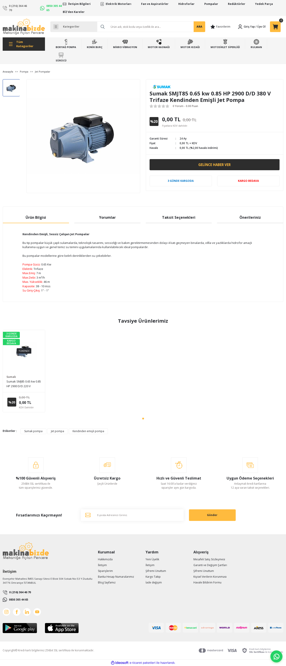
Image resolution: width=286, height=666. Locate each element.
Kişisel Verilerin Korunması (210, 577)
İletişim (102, 565)
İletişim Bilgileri (79, 4)
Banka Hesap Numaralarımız (116, 577)
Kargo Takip (153, 577)
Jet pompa (57, 431)
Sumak (11, 377)
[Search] (151, 26)
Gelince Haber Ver (214, 164)
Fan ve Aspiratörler (154, 4)
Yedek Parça (264, 4)
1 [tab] (143, 418)
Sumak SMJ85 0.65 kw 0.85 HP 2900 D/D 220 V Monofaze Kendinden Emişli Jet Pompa (23, 384)
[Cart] (275, 26)
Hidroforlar (186, 4)
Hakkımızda (105, 559)
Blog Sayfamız (107, 582)
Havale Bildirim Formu (207, 582)
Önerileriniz (250, 217)
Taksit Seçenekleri (178, 217)
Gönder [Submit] (212, 515)
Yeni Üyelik (152, 559)
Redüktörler (236, 4)
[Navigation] (24, 44)
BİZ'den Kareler (74, 12)
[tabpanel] (24, 371)
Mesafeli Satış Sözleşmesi (209, 559)
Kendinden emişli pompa (88, 431)
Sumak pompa (33, 431)
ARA (199, 26)
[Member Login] (246, 26)
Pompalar (211, 4)
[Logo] (24, 27)
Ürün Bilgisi (36, 217)
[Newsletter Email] (132, 515)
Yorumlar (107, 217)
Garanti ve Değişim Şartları (210, 565)
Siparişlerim (105, 571)
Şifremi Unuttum (156, 571)
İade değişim (154, 582)
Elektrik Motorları (118, 4)
